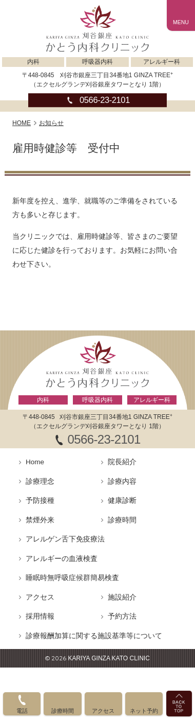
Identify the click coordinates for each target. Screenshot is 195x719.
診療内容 (122, 481)
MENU (181, 22)
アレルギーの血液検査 (62, 559)
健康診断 (122, 500)
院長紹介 (122, 462)
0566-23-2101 (105, 100)
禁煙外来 (40, 520)
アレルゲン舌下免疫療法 (65, 539)
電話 (22, 711)
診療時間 (122, 520)
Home (35, 462)
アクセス (40, 597)
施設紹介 (122, 597)
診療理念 (40, 481)
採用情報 (40, 616)
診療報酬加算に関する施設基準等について (94, 636)
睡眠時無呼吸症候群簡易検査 (72, 578)
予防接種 (40, 500)
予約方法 (122, 616)
